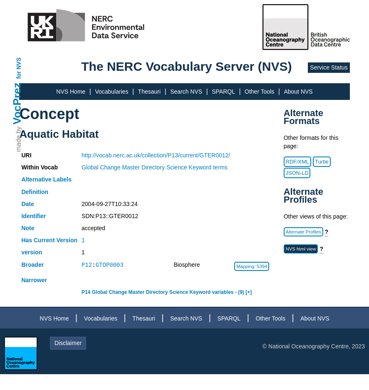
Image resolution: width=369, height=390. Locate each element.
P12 (87, 265)
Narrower (34, 280)
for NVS (18, 68)
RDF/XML (297, 162)
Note (27, 228)
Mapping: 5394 (251, 266)
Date (27, 204)
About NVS (298, 91)
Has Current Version (49, 240)
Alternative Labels (46, 179)
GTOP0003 (110, 265)
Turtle (321, 162)
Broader (32, 264)
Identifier (33, 216)
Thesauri (149, 91)
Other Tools (259, 91)
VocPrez (17, 103)
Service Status (328, 67)
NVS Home (70, 91)
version (31, 252)
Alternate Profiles (303, 231)
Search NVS (186, 91)
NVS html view (301, 248)
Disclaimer (68, 343)
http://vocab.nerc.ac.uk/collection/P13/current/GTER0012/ (156, 155)
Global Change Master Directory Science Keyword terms (155, 167)
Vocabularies (111, 91)
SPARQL (223, 91)
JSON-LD (297, 173)
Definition (34, 192)
